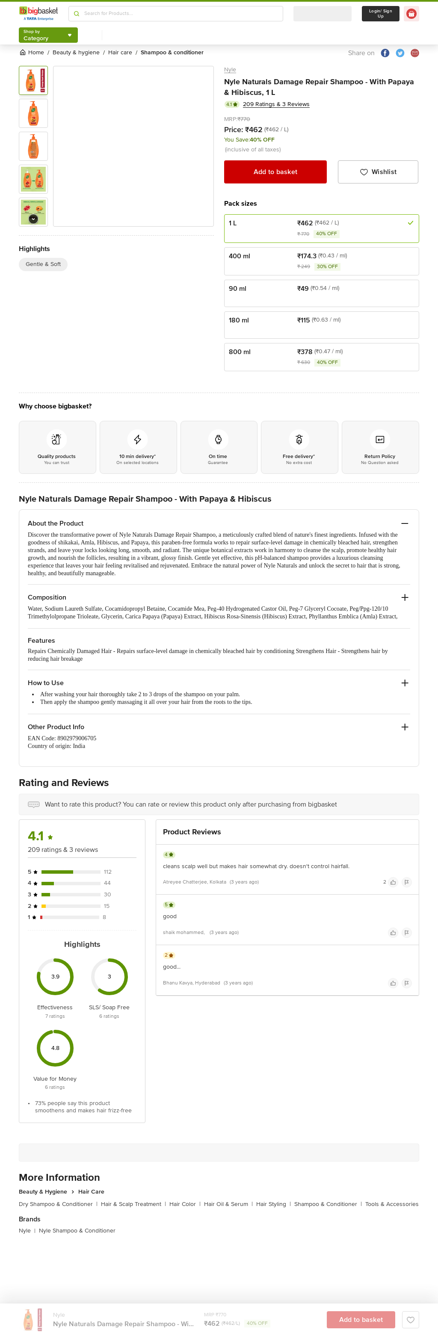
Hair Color (185, 1204)
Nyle (230, 69)
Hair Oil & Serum (228, 1204)
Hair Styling (273, 1204)
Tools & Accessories (392, 1204)
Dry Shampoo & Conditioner (58, 1204)
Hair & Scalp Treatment (133, 1204)
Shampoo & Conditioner (328, 1204)
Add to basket (275, 172)
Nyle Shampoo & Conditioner (77, 1230)
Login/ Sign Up (380, 14)
